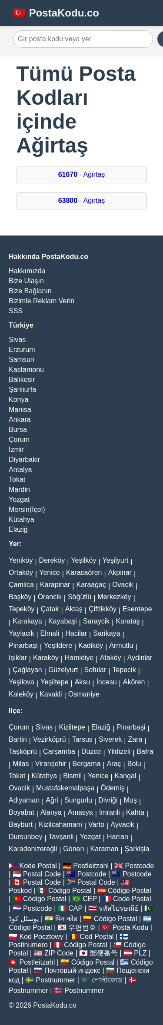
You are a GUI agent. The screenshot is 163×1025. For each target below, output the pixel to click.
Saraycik (96, 621)
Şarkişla (137, 849)
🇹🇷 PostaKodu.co (56, 13)
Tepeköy (22, 609)
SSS (16, 311)
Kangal (125, 776)
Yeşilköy (83, 560)
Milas (21, 763)
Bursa (18, 429)
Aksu (82, 682)
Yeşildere (58, 645)
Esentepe (137, 609)
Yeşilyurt (116, 560)
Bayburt (21, 824)
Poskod (20, 890)
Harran (117, 836)
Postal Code (42, 874)
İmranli (109, 812)
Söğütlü (79, 596)
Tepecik (124, 669)
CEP (90, 898)
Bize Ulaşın (26, 281)
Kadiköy (90, 645)
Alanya (51, 812)
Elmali (50, 633)
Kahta (135, 812)
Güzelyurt (63, 669)
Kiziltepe (72, 727)
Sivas (17, 339)
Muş (130, 800)
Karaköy (46, 657)
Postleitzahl (91, 865)
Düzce (91, 751)
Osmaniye (84, 694)
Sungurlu (78, 800)
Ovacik (122, 584)
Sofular (95, 669)
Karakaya (27, 621)
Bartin (18, 739)
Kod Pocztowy (41, 936)
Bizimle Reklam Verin (41, 301)
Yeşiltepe (54, 682)
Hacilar (76, 633)
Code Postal (132, 898)
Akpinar (120, 572)
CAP (75, 908)
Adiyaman (24, 800)
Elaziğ (18, 529)
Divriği (107, 800)
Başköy (20, 596)
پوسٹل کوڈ (24, 918)
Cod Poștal (96, 936)
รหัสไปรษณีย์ (119, 908)
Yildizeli (119, 751)
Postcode (139, 865)
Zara (135, 739)
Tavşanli (61, 836)
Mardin (19, 489)
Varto (96, 824)
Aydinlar (140, 657)
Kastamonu (26, 369)
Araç (114, 763)
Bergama (87, 763)
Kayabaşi (62, 621)
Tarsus (82, 739)
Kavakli (51, 694)
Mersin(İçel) (27, 509)
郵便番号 (104, 953)
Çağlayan (27, 669)
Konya (18, 399)
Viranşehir (51, 763)
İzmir (16, 449)
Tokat (17, 479)
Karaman (104, 849)
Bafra (144, 751)
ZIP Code (58, 953)
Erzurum (22, 349)
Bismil (72, 776)
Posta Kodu (131, 927)
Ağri (52, 800)
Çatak (50, 609)
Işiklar (18, 657)
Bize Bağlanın (30, 291)
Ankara (20, 419)
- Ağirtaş (81, 174)
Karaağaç (91, 584)
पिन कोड (66, 918)
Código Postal (70, 890)
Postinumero (28, 945)
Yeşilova (21, 682)
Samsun (21, 359)
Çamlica (21, 584)
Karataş (128, 621)
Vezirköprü (49, 739)
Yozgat (19, 499)
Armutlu (121, 645)
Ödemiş (113, 788)
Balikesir (22, 379)
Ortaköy (21, 572)
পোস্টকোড (107, 980)
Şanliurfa (22, 389)
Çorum (19, 439)
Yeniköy (21, 560)
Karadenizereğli (33, 849)
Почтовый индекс (72, 970)
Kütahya (21, 519)
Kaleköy (21, 694)
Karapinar (55, 584)
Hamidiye (79, 657)
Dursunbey (25, 836)
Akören (134, 682)
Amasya (80, 812)
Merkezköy (114, 596)
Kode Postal (38, 865)
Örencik (50, 596)
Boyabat (21, 812)
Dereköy (52, 560)
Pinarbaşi (23, 645)
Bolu (134, 763)
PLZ (140, 953)
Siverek (110, 739)
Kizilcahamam (60, 824)
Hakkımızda (27, 271)
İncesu (106, 682)
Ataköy (110, 657)
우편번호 (82, 927)
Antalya (20, 469)
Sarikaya (106, 633)
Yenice (49, 572)
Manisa (20, 409)
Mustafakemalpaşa (65, 788)
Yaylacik (21, 633)
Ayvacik (122, 824)
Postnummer (56, 980)
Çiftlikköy (102, 609)
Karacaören (84, 572)
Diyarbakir (24, 459)
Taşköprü (23, 751)
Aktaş (74, 609)
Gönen (73, 849)
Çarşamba (59, 751)
